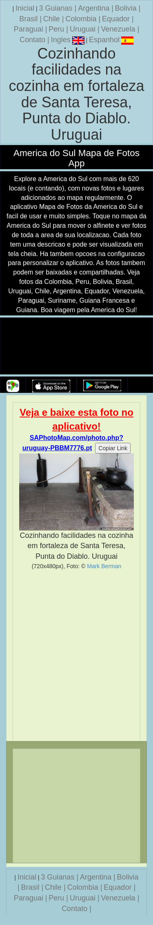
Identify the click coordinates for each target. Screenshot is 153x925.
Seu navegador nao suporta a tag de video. (77, 346)
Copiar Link (112, 448)
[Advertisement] (76, 655)
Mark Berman (104, 566)
